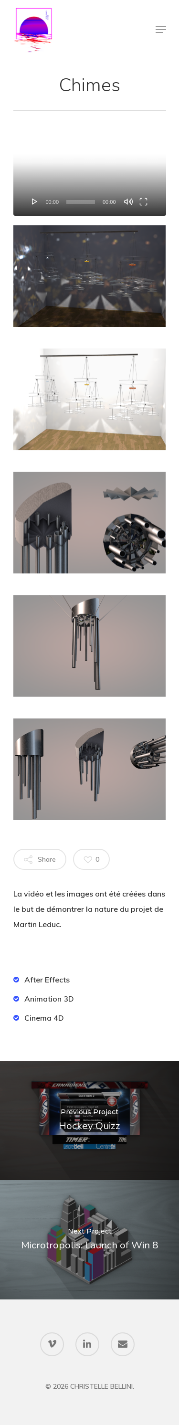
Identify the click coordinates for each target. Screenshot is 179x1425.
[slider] (80, 202)
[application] (89, 173)
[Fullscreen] (143, 201)
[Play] (35, 201)
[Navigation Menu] (161, 29)
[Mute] (128, 201)
